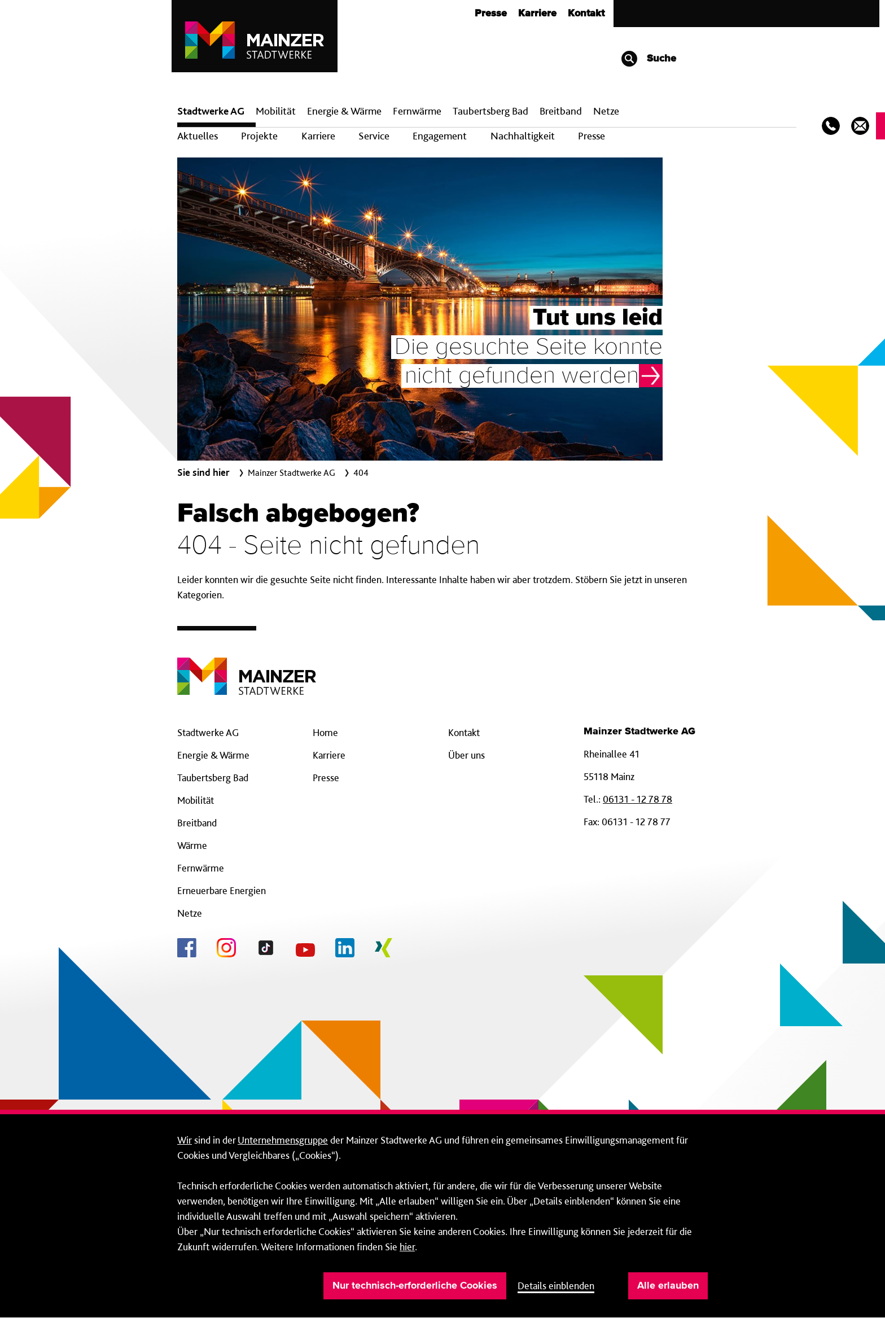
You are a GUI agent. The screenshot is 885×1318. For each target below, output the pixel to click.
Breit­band (561, 111)
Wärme (192, 845)
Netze (606, 111)
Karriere (537, 13)
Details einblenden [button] (556, 1285)
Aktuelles (197, 135)
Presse (491, 13)
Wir (184, 1140)
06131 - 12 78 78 (637, 799)
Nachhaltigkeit (522, 135)
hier (407, 1247)
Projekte (259, 135)
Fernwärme (200, 868)
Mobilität (276, 111)
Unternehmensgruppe (283, 1140)
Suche (648, 59)
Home (325, 732)
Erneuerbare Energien (221, 890)
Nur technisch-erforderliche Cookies (414, 1286)
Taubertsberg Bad (490, 111)
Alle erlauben (668, 1286)
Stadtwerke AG (210, 111)
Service (373, 135)
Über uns (466, 755)
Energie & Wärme (344, 111)
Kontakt (586, 13)
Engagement (440, 135)
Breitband (197, 823)
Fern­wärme (417, 111)
